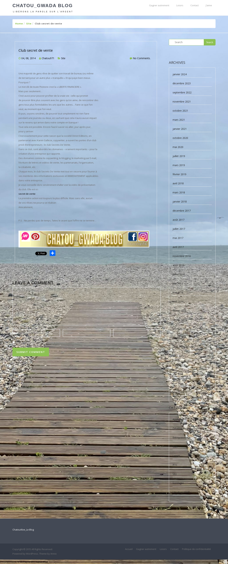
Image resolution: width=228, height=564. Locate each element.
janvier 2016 (180, 319)
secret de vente (27, 193)
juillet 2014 (179, 365)
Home (19, 23)
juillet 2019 (179, 156)
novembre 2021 (182, 101)
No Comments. (142, 58)
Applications (179, 419)
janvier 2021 (180, 128)
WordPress (32, 553)
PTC (175, 464)
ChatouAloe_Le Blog (23, 529)
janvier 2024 (180, 74)
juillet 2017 (179, 228)
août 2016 (178, 265)
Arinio (53, 553)
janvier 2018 (180, 201)
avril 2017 (178, 247)
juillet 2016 (179, 274)
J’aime (209, 5)
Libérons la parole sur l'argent (43, 12)
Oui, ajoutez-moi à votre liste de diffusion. (39, 342)
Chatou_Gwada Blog (42, 5)
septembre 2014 (182, 347)
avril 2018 (178, 183)
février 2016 (179, 310)
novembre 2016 (182, 256)
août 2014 (178, 356)
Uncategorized (181, 492)
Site (28, 23)
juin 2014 (178, 374)
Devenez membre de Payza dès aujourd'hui (24, 561)
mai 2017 (178, 238)
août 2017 (178, 219)
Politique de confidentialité (196, 549)
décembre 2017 (182, 210)
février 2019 (179, 174)
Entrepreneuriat (181, 437)
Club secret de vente (36, 50)
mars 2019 (179, 165)
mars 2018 (179, 192)
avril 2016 (178, 301)
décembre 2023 (182, 83)
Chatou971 (48, 58)
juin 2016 (178, 283)
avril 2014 (178, 392)
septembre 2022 (182, 92)
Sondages (178, 483)
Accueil (129, 549)
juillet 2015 (179, 328)
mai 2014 (178, 383)
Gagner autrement (159, 5)
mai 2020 (178, 147)
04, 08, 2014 (28, 58)
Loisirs (179, 5)
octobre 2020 (180, 138)
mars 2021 (179, 119)
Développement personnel (188, 428)
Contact (194, 5)
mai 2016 (178, 292)
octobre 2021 (180, 110)
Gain (175, 446)
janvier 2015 (180, 338)
